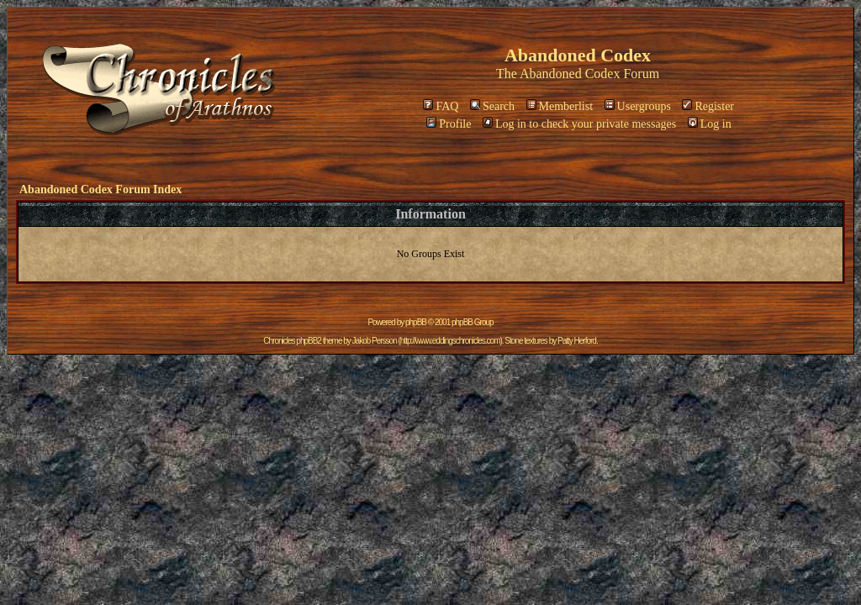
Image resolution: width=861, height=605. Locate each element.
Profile (448, 124)
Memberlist (560, 106)
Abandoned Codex (570, 73)
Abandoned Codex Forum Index (100, 189)
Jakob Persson (374, 340)
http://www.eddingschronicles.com (450, 340)
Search (492, 106)
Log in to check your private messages (579, 124)
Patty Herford (576, 340)
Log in (710, 124)
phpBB (415, 322)
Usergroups (638, 106)
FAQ (440, 106)
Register (708, 106)
